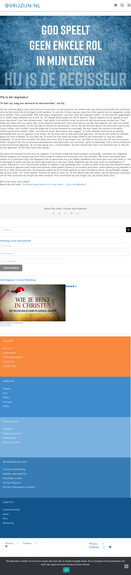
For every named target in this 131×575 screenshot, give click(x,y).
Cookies (27, 543)
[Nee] (126, 566)
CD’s (5, 393)
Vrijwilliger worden (12, 478)
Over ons (7, 348)
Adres (6, 514)
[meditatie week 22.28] (65, 53)
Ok (66, 570)
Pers (5, 518)
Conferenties (9, 352)
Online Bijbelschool (13, 357)
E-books (7, 401)
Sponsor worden (11, 442)
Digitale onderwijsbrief (14, 473)
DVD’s (6, 397)
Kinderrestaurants (12, 433)
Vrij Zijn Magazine (12, 482)
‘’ (53, 184)
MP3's (6, 406)
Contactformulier (11, 509)
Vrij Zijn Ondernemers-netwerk (19, 487)
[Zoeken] (128, 229)
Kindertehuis (9, 437)
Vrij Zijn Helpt (10, 365)
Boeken (6, 388)
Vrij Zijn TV (8, 361)
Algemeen (8, 428)
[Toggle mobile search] (122, 5)
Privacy (9, 543)
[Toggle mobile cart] (115, 5)
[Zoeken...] (63, 229)
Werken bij (8, 522)
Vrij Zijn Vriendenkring (14, 469)
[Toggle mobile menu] (129, 5)
